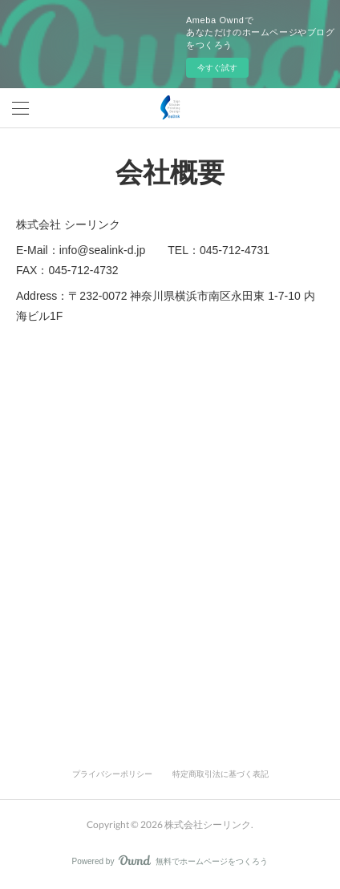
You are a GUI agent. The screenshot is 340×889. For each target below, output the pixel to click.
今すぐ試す (217, 67)
